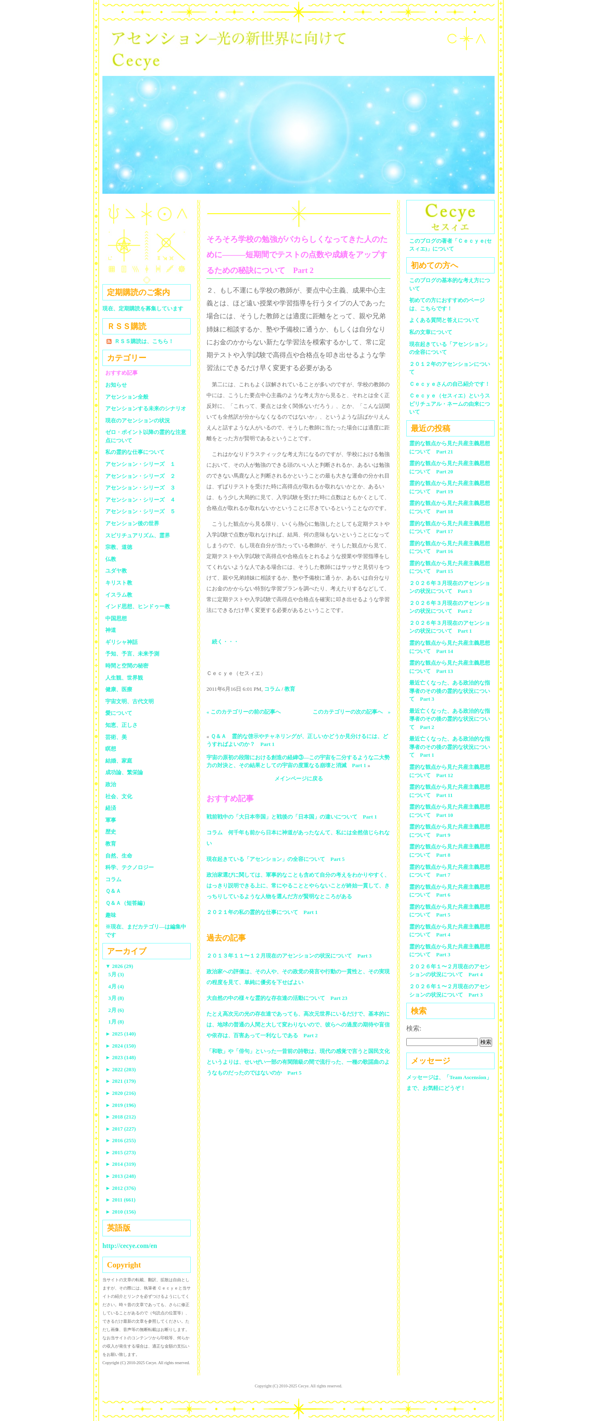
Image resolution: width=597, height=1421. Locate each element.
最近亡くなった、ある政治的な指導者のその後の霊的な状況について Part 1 (449, 747)
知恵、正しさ (121, 725)
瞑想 (110, 749)
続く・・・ (225, 642)
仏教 (110, 559)
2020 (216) (120, 1093)
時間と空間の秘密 (126, 666)
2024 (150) (120, 1046)
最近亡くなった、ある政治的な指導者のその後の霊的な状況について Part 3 (449, 691)
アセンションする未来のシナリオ (145, 408)
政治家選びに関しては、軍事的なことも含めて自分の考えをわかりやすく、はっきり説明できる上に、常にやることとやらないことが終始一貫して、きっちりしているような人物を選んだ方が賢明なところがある (298, 885)
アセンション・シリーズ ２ (140, 476)
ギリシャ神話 (121, 642)
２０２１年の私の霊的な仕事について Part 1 (262, 912)
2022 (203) (120, 1069)
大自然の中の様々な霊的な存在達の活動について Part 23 (276, 998)
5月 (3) (116, 974)
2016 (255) (120, 1140)
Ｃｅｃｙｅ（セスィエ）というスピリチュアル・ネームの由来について (449, 403)
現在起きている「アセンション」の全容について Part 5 (275, 859)
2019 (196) (120, 1105)
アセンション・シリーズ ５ (140, 511)
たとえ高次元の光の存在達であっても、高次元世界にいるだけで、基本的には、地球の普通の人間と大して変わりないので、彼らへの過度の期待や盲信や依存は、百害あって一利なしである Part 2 (298, 1024)
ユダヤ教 (116, 571)
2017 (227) (120, 1129)
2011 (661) (120, 1200)
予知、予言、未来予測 (132, 654)
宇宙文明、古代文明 (129, 701)
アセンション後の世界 (132, 523)
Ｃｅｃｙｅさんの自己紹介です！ (449, 384)
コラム (272, 689)
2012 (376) (120, 1188)
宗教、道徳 (118, 547)
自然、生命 (118, 856)
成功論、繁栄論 (124, 772)
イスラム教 (118, 595)
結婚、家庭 (118, 761)
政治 (110, 784)
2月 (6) (116, 1010)
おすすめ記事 (121, 373)
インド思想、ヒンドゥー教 (137, 606)
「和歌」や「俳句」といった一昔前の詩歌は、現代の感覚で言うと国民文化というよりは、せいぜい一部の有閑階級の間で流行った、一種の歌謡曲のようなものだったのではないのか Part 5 (298, 1062)
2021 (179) (120, 1081)
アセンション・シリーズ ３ (140, 488)
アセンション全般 (126, 397)
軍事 (110, 820)
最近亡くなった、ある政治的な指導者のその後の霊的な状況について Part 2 (449, 719)
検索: (413, 1028)
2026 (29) (119, 966)
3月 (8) (116, 998)
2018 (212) (120, 1117)
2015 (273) (120, 1152)
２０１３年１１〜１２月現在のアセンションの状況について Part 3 (288, 956)
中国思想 (116, 618)
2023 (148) (120, 1057)
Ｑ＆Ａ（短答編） (126, 903)
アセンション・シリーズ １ (140, 464)
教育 (289, 689)
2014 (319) (120, 1164)
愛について (118, 713)
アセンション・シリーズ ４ (140, 500)
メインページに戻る (298, 778)
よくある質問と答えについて (444, 320)
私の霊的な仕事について (135, 452)
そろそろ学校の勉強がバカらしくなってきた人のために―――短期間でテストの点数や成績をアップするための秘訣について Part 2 (297, 255)
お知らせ (116, 385)
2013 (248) (120, 1176)
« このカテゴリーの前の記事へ (243, 712)
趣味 (110, 915)
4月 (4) (116, 986)
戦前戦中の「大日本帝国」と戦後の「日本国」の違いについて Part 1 (291, 817)
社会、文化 (118, 796)
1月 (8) (116, 1022)
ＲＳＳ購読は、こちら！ (144, 341)
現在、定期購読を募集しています (142, 308)
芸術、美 (116, 737)
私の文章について (430, 332)
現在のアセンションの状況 (137, 420)
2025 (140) (120, 1034)
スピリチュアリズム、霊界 (137, 535)
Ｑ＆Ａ (115, 891)
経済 (110, 808)
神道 (110, 630)
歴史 (110, 832)
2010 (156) (120, 1212)
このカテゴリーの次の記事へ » (352, 712)
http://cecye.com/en (129, 1245)
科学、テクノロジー (129, 867)
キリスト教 (118, 583)
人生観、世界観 (124, 678)
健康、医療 (118, 689)
